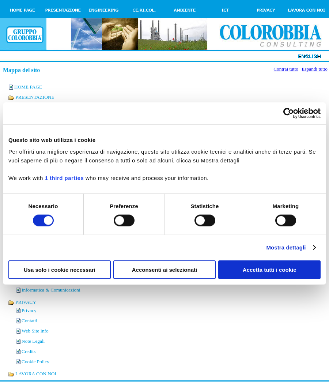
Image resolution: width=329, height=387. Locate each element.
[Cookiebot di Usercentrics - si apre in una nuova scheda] (289, 113)
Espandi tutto (315, 69)
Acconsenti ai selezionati (164, 269)
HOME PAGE (28, 87)
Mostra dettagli (286, 247)
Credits (29, 351)
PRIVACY (22, 302)
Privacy (29, 310)
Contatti (29, 320)
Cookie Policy (35, 361)
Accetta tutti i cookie (269, 269)
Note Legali (33, 341)
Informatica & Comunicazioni (51, 290)
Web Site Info (35, 331)
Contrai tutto (285, 69)
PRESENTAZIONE (31, 97)
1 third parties (64, 177)
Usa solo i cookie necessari (59, 269)
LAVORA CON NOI (32, 373)
